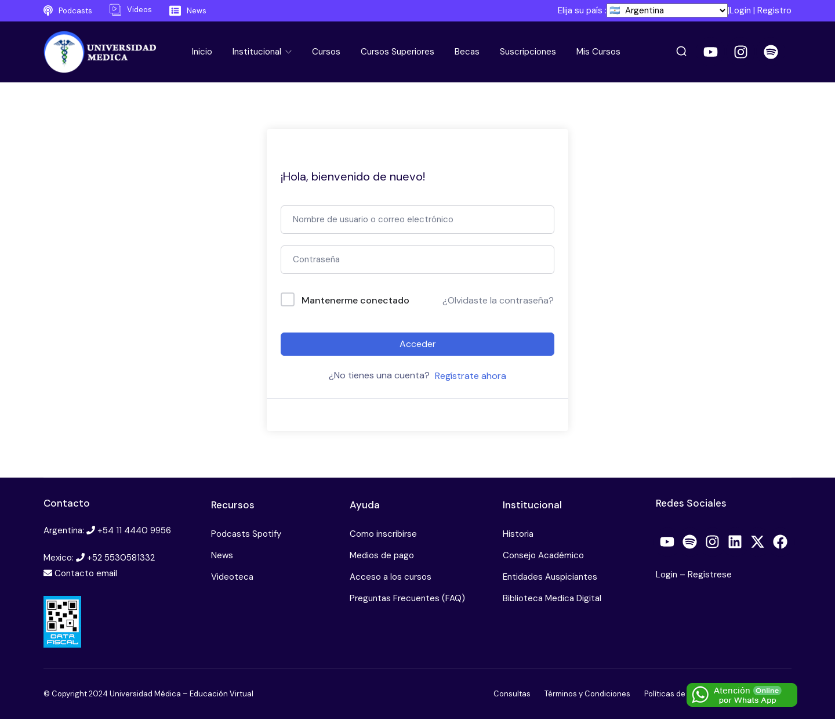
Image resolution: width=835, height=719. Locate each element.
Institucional (258, 51)
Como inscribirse (383, 534)
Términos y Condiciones (587, 694)
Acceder (418, 344)
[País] (667, 10)
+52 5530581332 (121, 557)
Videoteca (232, 577)
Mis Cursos (598, 51)
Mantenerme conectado (355, 300)
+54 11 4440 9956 (134, 530)
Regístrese (710, 574)
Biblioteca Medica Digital (552, 598)
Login (740, 10)
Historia (518, 534)
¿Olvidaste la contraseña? (498, 300)
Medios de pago (382, 555)
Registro (774, 10)
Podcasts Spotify (246, 534)
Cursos (326, 51)
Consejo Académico (543, 555)
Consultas (512, 694)
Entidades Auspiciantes (550, 577)
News (222, 555)
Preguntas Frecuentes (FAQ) (407, 598)
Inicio (202, 51)
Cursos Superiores (397, 51)
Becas (467, 51)
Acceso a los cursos (390, 577)
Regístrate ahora (470, 376)
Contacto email (86, 573)
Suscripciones (528, 51)
